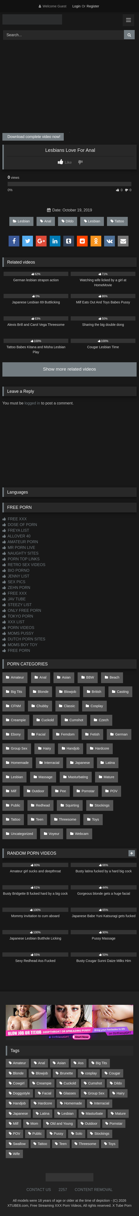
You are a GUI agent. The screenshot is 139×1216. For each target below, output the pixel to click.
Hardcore (102, 748)
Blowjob (70, 692)
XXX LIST (13, 622)
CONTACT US (39, 1190)
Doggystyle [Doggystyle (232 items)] (21, 1093)
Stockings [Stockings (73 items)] (101, 1133)
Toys (95, 819)
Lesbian (21, 221)
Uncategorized (22, 834)
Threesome (67, 819)
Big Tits (16, 692)
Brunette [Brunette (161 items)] (66, 1073)
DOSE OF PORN (19, 525)
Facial (40, 734)
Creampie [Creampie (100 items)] (44, 1083)
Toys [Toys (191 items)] (112, 1144)
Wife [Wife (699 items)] (16, 1154)
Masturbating (78, 777)
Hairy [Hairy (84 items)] (121, 1093)
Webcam (82, 834)
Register (93, 6)
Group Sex (19, 748)
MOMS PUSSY (18, 633)
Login (76, 6)
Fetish (95, 734)
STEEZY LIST (17, 605)
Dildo (68, 221)
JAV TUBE (14, 599)
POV (113, 791)
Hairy (47, 748)
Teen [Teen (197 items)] (63, 1144)
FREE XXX (14, 519)
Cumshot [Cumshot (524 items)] (95, 1083)
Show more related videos (69, 369)
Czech (104, 720)
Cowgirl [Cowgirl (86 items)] (18, 1083)
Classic (69, 706)
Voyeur (54, 834)
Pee (63, 791)
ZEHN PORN (16, 588)
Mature (109, 777)
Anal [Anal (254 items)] (41, 1063)
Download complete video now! (33, 137)
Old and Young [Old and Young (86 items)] (61, 1123)
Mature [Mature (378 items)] (120, 1113)
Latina (110, 763)
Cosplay (97, 706)
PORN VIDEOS (18, 628)
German (121, 734)
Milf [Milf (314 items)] (15, 1123)
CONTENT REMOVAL (94, 1190)
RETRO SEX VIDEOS (23, 565)
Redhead (43, 805)
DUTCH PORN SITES (23, 639)
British (96, 692)
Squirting (72, 805)
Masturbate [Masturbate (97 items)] (94, 1113)
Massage (45, 777)
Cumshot (76, 720)
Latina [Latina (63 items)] (44, 1113)
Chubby (42, 706)
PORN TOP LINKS (21, 559)
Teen (39, 819)
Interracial (51, 763)
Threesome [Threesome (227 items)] (87, 1144)
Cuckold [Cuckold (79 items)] (70, 1083)
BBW (90, 677)
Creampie (18, 720)
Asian (66, 677)
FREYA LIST (15, 530)
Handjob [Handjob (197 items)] (19, 1103)
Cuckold (47, 720)
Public (15, 805)
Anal (45, 221)
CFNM (16, 706)
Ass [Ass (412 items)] (81, 1063)
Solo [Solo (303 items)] (78, 1133)
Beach (114, 677)
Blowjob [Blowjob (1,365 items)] (42, 1073)
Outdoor (38, 791)
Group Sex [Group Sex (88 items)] (96, 1093)
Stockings (102, 805)
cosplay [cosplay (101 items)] (91, 1073)
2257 (63, 1190)
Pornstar (88, 791)
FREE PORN (16, 651)
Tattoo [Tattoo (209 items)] (42, 1144)
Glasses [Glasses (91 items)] (70, 1093)
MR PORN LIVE (18, 548)
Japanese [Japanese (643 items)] (20, 1113)
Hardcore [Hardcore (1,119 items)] (45, 1103)
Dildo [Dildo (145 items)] (118, 1083)
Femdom (68, 734)
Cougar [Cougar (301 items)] (114, 1073)
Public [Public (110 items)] (37, 1133)
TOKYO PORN (17, 616)
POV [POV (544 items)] (16, 1133)
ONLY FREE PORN (21, 610)
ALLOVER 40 (16, 536)
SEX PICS (13, 582)
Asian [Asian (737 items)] (61, 1063)
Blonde (43, 692)
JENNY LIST (15, 576)
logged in (32, 403)
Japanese (82, 763)
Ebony (16, 734)
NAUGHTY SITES (20, 553)
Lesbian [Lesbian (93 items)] (68, 1113)
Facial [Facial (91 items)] (46, 1093)
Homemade (20, 763)
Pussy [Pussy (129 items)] (58, 1133)
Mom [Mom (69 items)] (34, 1123)
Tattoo (117, 221)
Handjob (73, 748)
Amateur (17, 677)
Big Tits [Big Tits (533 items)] (101, 1063)
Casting (122, 692)
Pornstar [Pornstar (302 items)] (115, 1123)
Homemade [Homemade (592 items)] (73, 1103)
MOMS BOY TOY (19, 645)
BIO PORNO (15, 570)
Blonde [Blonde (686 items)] (18, 1073)
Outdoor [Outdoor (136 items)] (91, 1123)
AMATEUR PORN (20, 542)
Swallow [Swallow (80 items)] (19, 1144)
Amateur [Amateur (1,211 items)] (19, 1063)
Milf (13, 791)
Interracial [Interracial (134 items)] (101, 1103)
